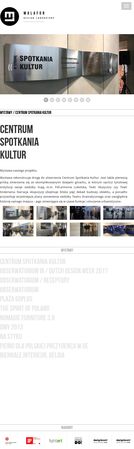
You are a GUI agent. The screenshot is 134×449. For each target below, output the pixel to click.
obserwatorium (19, 290)
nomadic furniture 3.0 (27, 318)
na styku (11, 337)
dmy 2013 (11, 327)
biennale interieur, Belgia (32, 355)
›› (124, 67)
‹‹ (10, 67)
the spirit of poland (24, 308)
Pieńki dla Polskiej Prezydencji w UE (44, 346)
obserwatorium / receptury (35, 280)
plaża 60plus (16, 299)
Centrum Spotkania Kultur (33, 262)
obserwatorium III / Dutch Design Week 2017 (54, 271)
